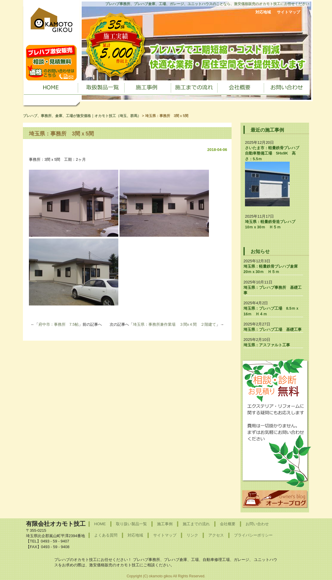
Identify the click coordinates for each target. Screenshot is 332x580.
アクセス (216, 535)
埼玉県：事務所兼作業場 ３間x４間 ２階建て (174, 324)
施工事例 (165, 524)
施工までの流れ (196, 524)
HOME (100, 524)
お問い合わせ (257, 524)
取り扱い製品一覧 (131, 524)
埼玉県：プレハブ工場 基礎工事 (272, 329)
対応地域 (263, 12)
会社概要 (227, 524)
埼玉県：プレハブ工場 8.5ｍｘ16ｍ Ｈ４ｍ (271, 311)
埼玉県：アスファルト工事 (266, 345)
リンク (192, 535)
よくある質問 (105, 535)
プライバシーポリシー (253, 535)
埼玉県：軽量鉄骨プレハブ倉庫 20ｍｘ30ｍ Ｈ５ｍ (272, 269)
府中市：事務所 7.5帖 (58, 324)
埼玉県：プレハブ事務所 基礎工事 (272, 290)
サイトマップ (288, 12)
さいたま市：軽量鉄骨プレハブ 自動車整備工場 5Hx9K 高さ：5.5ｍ (274, 153)
